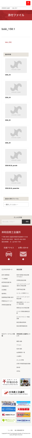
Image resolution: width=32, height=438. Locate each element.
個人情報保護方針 (19, 430)
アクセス (19, 345)
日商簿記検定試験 (21, 280)
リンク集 (10, 430)
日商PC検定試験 (21, 289)
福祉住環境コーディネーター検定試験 (23, 303)
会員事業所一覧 (21, 352)
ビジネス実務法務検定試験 (23, 312)
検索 (26, 221)
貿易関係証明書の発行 (8, 297)
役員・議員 (19, 348)
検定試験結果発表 (21, 322)
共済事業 (4, 289)
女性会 (18, 371)
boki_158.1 (8, 42)
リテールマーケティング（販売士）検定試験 (23, 284)
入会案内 (19, 356)
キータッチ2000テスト (23, 293)
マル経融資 (5, 278)
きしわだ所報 (18, 217)
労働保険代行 (5, 286)
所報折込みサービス (7, 301)
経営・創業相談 (5, 275)
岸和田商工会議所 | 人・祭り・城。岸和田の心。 (8, 3)
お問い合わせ (23, 252)
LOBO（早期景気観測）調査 (23, 363)
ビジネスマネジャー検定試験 (23, 317)
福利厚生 (4, 293)
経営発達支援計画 (6, 282)
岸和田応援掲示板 (6, 304)
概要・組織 (19, 341)
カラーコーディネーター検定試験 (23, 297)
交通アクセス (9, 252)
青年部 (18, 367)
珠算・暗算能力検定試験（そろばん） (23, 275)
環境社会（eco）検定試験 (23, 307)
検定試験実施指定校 (22, 326)
